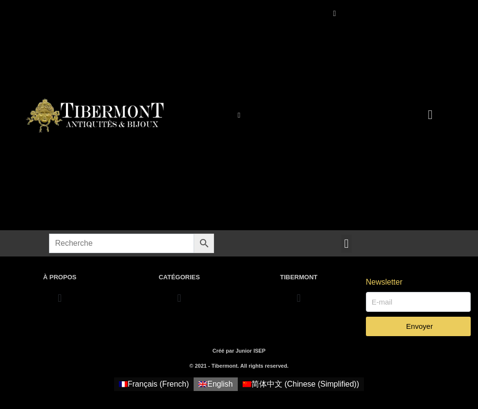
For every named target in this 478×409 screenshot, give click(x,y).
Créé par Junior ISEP (239, 351)
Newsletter (384, 282)
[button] (346, 244)
